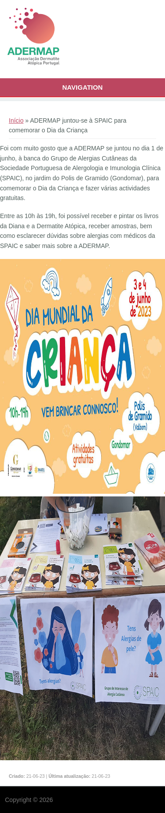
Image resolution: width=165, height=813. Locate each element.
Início (16, 120)
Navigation (82, 87)
